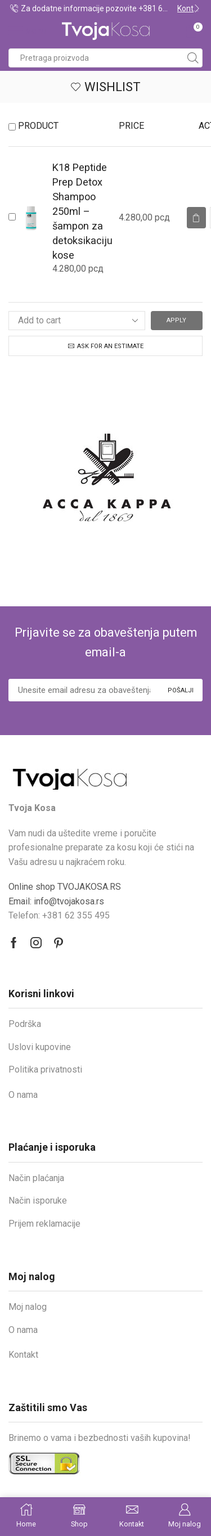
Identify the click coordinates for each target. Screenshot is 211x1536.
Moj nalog (27, 1306)
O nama (23, 1094)
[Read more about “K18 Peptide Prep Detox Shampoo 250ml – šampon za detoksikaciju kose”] (196, 217)
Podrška (24, 1024)
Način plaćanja (36, 1178)
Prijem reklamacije (44, 1223)
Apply (176, 320)
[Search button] (193, 58)
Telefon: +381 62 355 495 (59, 915)
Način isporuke (37, 1200)
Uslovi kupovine (39, 1047)
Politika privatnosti (45, 1069)
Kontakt (23, 1354)
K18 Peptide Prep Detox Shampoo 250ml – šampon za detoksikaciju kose (82, 211)
